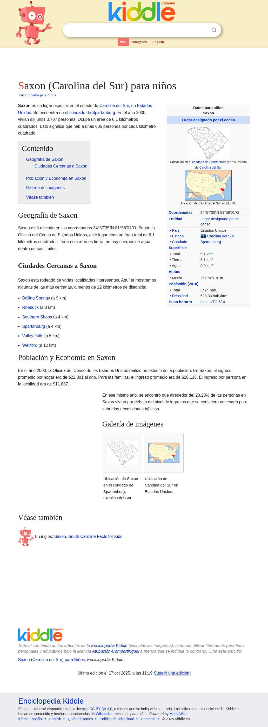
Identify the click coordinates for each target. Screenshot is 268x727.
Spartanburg (210, 242)
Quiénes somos (80, 719)
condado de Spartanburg (209, 162)
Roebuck (30, 307)
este (203, 302)
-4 (223, 302)
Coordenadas (180, 212)
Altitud (174, 272)
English (158, 42)
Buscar (214, 30)
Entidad (175, 219)
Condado (179, 242)
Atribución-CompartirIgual (115, 651)
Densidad (180, 296)
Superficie (178, 248)
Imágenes (139, 42)
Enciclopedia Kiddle (109, 645)
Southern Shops (37, 317)
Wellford (29, 345)
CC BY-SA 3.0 (101, 709)
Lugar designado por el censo (208, 120)
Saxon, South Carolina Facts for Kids (88, 536)
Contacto (148, 719)
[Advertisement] (133, 62)
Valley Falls (32, 336)
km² (210, 254)
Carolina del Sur (210, 167)
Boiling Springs (36, 298)
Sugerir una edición (171, 673)
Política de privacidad (117, 719)
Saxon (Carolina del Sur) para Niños (51, 659)
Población (177, 284)
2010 (193, 284)
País (175, 230)
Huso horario (180, 302)
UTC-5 (215, 302)
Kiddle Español (30, 719)
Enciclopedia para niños (37, 95)
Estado (178, 236)
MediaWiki (178, 714)
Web (123, 42)
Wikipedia (104, 714)
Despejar (203, 30)
